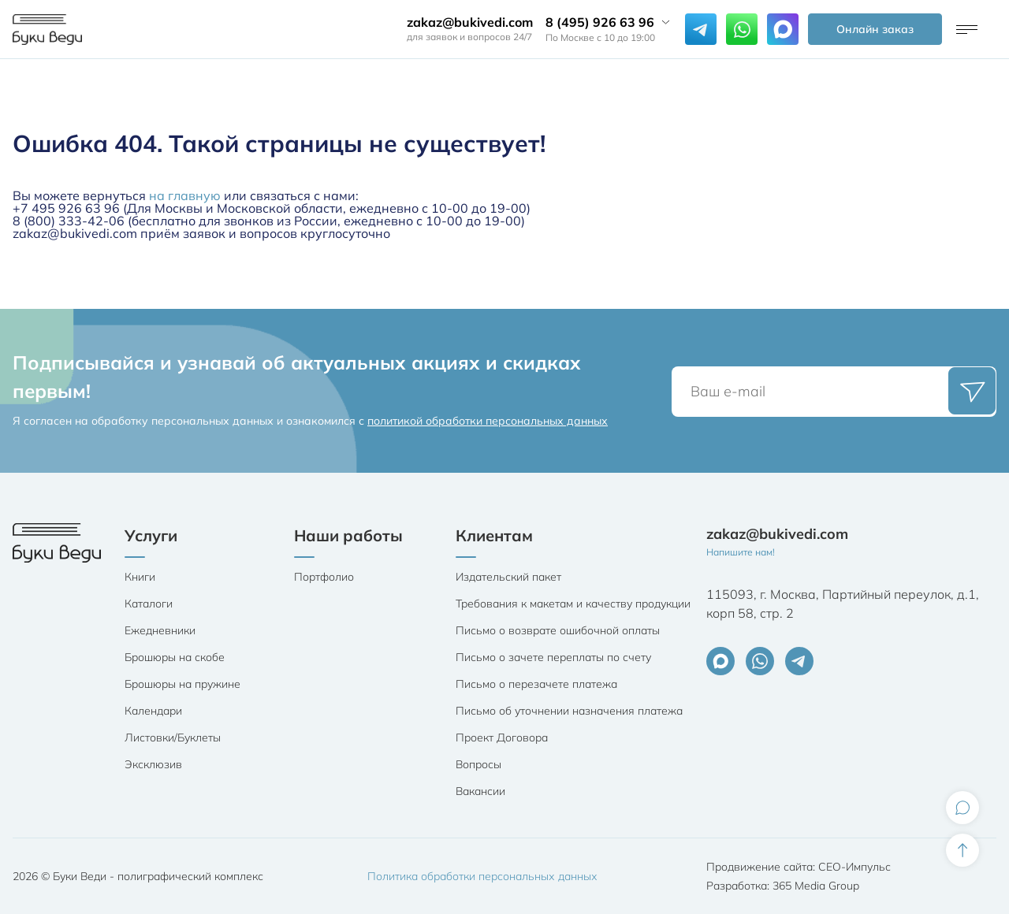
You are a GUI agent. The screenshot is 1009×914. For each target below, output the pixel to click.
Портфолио (324, 577)
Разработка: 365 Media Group (782, 886)
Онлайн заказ (875, 29)
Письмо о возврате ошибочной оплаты (558, 630)
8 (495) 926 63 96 (599, 22)
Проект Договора (502, 737)
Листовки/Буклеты (173, 737)
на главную (185, 195)
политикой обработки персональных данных (487, 421)
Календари (153, 711)
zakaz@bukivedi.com (470, 22)
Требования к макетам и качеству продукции (573, 603)
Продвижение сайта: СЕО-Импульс (798, 867)
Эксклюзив (153, 764)
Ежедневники (160, 630)
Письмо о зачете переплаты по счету (553, 657)
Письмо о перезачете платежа (536, 684)
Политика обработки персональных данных (482, 876)
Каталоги (149, 603)
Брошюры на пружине (182, 684)
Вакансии (480, 791)
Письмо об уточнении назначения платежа (569, 711)
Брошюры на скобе (175, 657)
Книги (140, 577)
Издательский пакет (508, 577)
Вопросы (478, 764)
